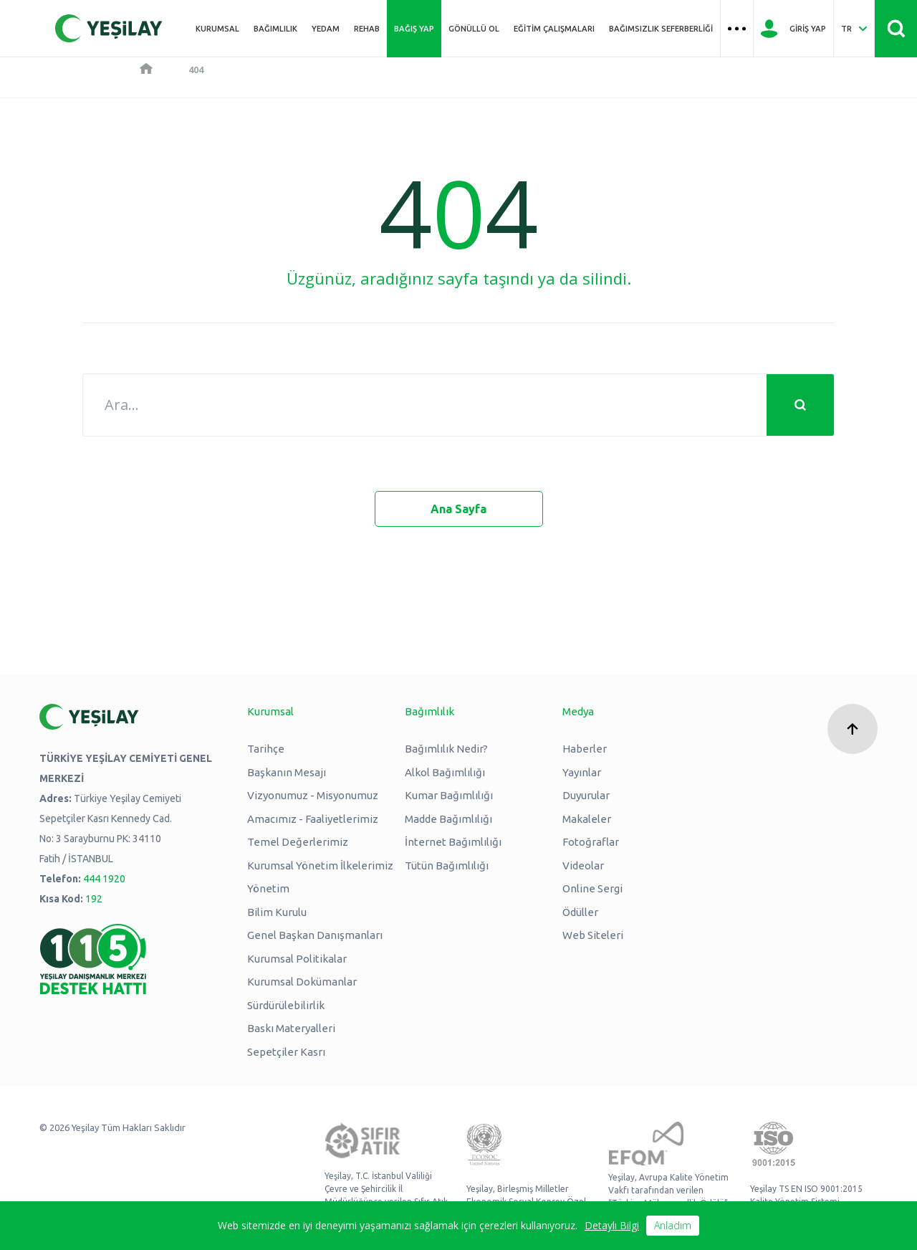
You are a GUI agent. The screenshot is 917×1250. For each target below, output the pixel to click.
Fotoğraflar (590, 842)
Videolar (583, 865)
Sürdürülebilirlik (286, 1005)
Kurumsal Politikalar (297, 959)
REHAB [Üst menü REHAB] (367, 28)
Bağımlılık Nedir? (446, 749)
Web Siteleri (592, 935)
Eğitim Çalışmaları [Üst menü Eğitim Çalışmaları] (554, 28)
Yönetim (268, 888)
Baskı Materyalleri (291, 1028)
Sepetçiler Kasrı (286, 1052)
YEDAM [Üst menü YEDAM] (326, 28)
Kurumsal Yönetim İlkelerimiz (320, 865)
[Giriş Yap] (793, 28)
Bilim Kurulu (277, 912)
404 (195, 70)
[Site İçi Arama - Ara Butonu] (896, 28)
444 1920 (104, 878)
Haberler (584, 749)
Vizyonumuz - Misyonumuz (312, 795)
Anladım (672, 1225)
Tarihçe (265, 749)
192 (93, 899)
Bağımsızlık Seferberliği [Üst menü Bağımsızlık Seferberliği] (661, 28)
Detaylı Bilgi (612, 1225)
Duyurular (586, 795)
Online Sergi (592, 888)
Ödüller (580, 912)
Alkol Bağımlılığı (445, 772)
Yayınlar (581, 772)
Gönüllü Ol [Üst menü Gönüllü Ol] (473, 28)
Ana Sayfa (458, 508)
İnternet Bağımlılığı (453, 842)
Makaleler (586, 819)
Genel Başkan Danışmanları (315, 935)
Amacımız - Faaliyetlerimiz (312, 819)
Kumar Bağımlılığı (449, 795)
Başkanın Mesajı (286, 772)
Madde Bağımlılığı (448, 819)
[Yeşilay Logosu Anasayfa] (109, 28)
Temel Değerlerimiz (297, 842)
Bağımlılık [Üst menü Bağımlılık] (275, 28)
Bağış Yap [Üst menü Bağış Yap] (414, 28)
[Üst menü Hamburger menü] (737, 28)
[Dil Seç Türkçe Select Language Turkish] (854, 28)
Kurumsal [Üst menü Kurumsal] (217, 28)
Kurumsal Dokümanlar (302, 981)
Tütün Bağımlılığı (447, 865)
